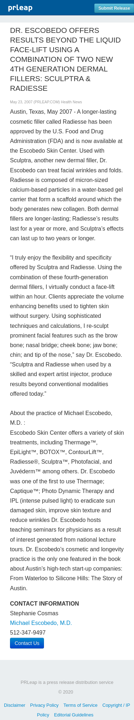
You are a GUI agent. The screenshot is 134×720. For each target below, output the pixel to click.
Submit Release (114, 8)
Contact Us (27, 643)
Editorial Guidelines (73, 714)
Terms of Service (81, 705)
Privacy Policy (44, 705)
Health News (71, 102)
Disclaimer (14, 705)
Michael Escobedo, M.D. (41, 623)
